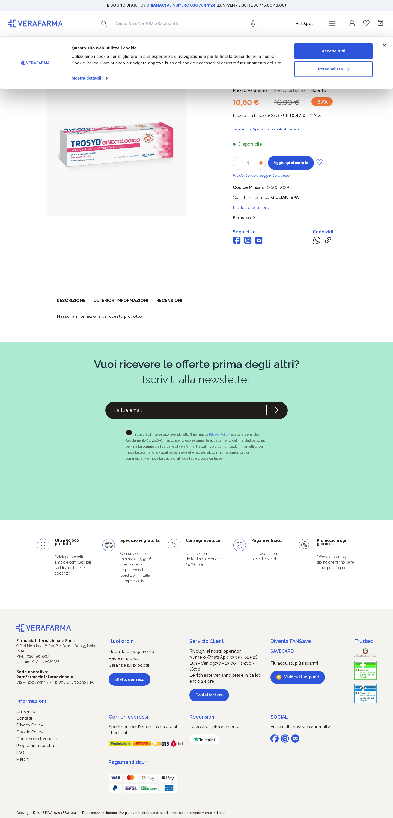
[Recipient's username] (185, 410)
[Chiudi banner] (384, 8)
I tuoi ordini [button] (122, 641)
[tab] (71, 301)
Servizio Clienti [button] (207, 641)
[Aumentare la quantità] (261, 162)
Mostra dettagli (86, 41)
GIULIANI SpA (285, 197)
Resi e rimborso (123, 658)
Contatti (24, 718)
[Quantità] (248, 163)
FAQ (20, 752)
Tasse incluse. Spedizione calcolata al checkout (266, 129)
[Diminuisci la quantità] (261, 164)
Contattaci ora (209, 695)
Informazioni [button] (31, 701)
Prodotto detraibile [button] (251, 207)
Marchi (22, 759)
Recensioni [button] (202, 717)
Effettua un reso (129, 679)
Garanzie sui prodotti (129, 665)
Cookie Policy (29, 731)
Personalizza (333, 32)
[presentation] (180, 480)
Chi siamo (25, 711)
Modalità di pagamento (131, 651)
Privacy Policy (219, 434)
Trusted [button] (363, 641)
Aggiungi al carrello (290, 162)
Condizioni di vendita (36, 738)
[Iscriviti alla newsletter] (277, 410)
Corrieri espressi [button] (128, 717)
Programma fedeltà (35, 745)
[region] (116, 152)
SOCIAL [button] (279, 717)
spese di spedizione (161, 813)
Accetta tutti (334, 14)
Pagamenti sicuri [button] (128, 762)
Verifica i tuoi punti (301, 677)
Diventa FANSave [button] (290, 641)
